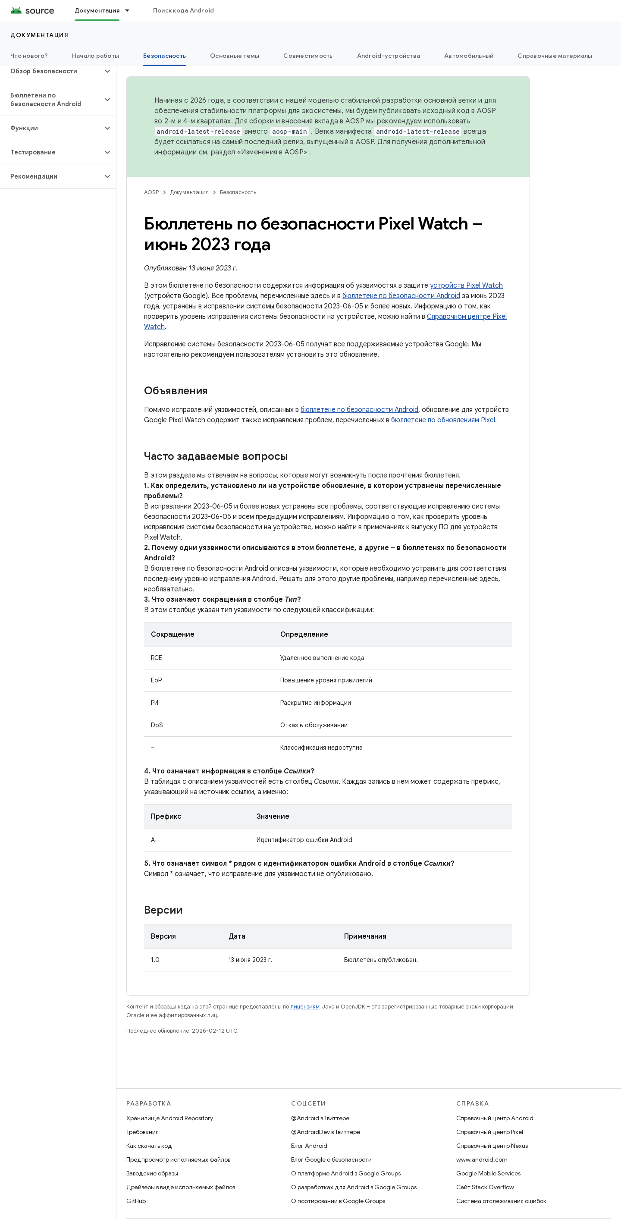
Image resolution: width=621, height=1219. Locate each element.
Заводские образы (152, 1173)
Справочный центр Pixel (489, 1132)
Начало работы (95, 56)
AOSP (151, 192)
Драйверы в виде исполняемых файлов (180, 1187)
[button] (51, 71)
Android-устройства (388, 56)
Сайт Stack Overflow (485, 1187)
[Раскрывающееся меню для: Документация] (131, 10)
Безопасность (238, 192)
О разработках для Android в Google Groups (354, 1187)
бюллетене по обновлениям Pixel (443, 420)
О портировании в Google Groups (338, 1201)
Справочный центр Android (494, 1118)
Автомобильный (468, 56)
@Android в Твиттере (320, 1118)
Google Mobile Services (488, 1173)
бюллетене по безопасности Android (401, 296)
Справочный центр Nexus (492, 1146)
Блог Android (309, 1146)
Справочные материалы (555, 56)
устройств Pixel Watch (466, 285)
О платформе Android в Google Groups (346, 1173)
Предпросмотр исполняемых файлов (178, 1159)
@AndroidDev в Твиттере (325, 1132)
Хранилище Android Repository (169, 1118)
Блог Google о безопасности (331, 1159)
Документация (39, 35)
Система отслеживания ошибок (501, 1201)
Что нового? (29, 56)
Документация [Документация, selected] (97, 10)
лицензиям (305, 1006)
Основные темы (234, 56)
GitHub (136, 1201)
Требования (142, 1132)
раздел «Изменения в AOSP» (259, 152)
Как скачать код (149, 1146)
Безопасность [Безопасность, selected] (164, 56)
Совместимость (307, 56)
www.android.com (482, 1159)
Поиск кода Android (183, 10)
